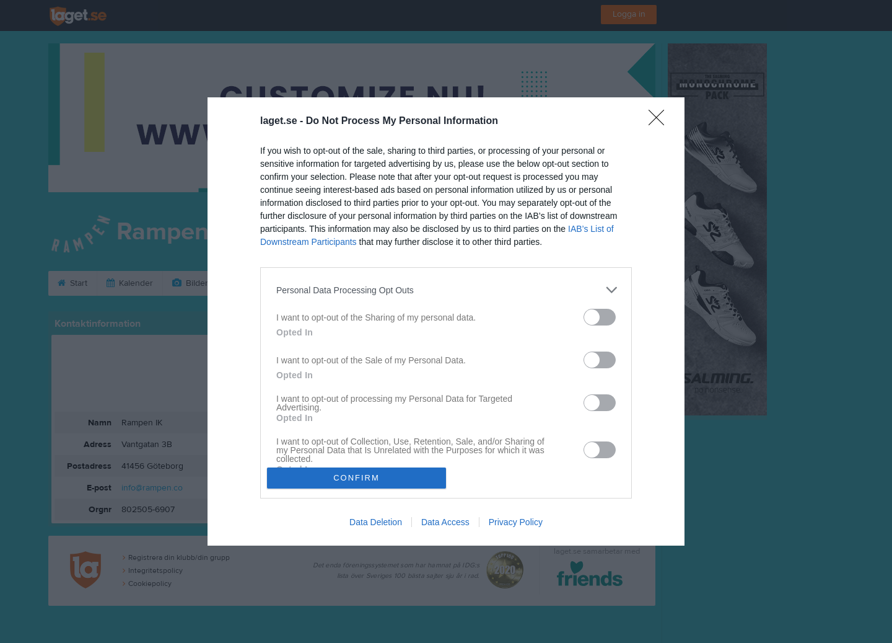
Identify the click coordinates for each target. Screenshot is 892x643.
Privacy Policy (516, 522)
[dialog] (446, 321)
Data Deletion (375, 522)
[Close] (660, 121)
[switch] (600, 317)
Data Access (445, 522)
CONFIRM (356, 477)
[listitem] (446, 289)
